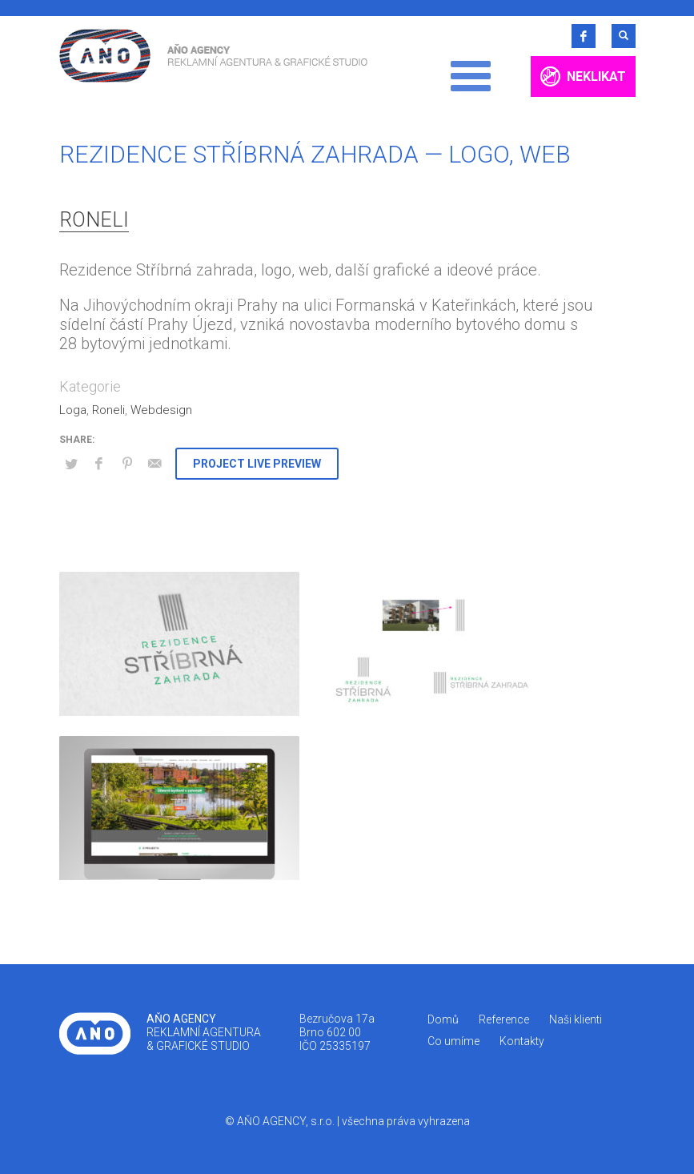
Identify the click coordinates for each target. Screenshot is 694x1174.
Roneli (94, 219)
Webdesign (161, 410)
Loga (72, 410)
